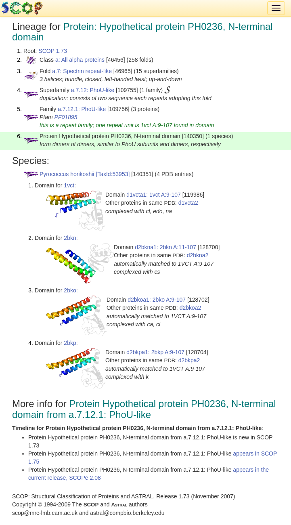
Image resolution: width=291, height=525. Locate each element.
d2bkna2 (198, 255)
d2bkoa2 (190, 307)
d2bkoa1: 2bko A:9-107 (157, 299)
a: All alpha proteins (80, 60)
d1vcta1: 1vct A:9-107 (153, 194)
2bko (70, 290)
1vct (69, 185)
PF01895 (65, 117)
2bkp (70, 343)
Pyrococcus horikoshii (67, 174)
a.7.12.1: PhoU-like (82, 109)
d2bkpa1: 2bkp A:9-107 (155, 352)
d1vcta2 (188, 203)
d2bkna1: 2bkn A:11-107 (165, 247)
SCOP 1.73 (52, 51)
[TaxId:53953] (113, 174)
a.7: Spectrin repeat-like (82, 71)
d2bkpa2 (189, 360)
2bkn (70, 238)
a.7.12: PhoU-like (92, 90)
